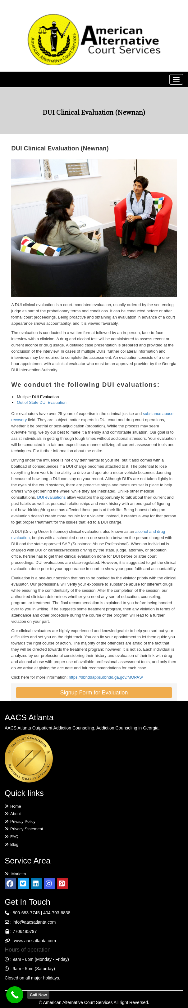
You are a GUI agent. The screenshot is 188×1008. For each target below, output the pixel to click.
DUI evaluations (51, 497)
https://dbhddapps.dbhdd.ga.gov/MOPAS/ (106, 677)
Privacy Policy (20, 821)
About (13, 813)
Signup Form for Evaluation (94, 692)
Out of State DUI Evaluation (41, 402)
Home (13, 806)
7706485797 (25, 931)
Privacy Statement (24, 829)
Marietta (15, 874)
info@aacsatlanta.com (34, 922)
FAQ (11, 836)
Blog (11, 844)
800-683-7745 (26, 912)
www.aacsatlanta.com (34, 940)
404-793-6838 (56, 912)
